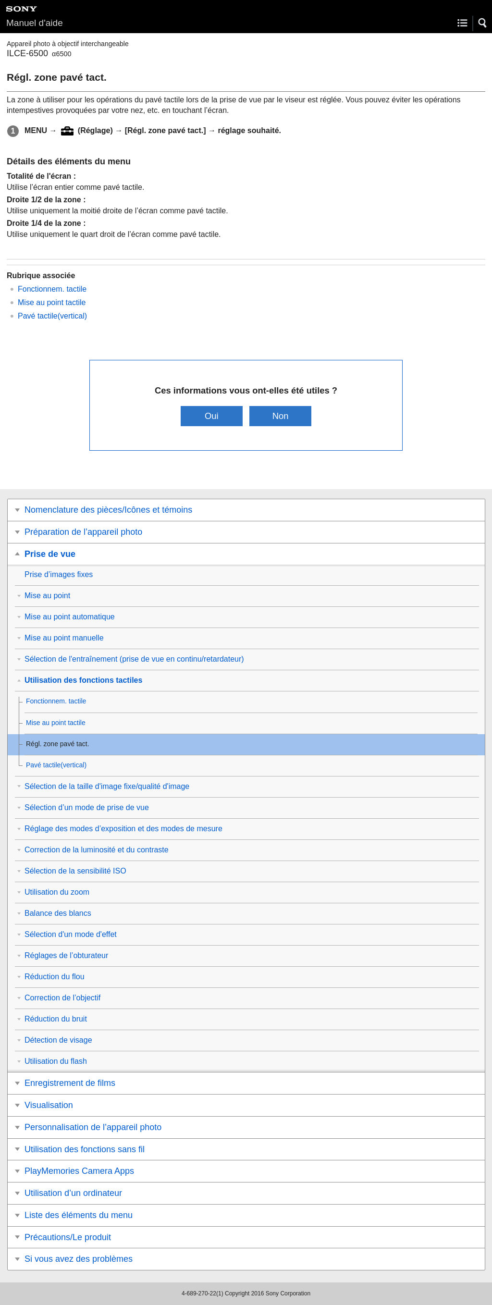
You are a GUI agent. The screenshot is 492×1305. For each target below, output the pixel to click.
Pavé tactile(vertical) (52, 316)
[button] (483, 23)
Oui (212, 416)
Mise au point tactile (52, 302)
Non (280, 416)
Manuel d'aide (34, 23)
